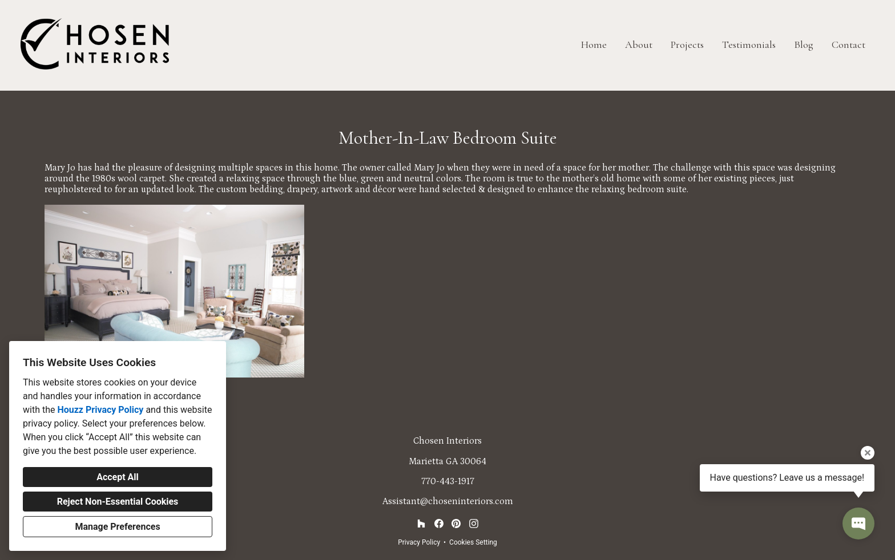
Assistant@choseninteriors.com (447, 501)
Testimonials (749, 44)
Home (594, 44)
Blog (803, 44)
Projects (687, 44)
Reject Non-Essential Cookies (118, 501)
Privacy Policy (419, 542)
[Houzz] (421, 524)
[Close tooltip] (867, 453)
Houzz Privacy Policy (100, 409)
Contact (848, 44)
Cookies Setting (473, 542)
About (638, 44)
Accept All (117, 477)
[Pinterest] (456, 524)
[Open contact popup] (858, 523)
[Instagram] (473, 524)
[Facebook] (439, 524)
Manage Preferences (117, 526)
